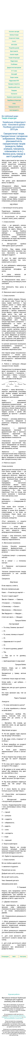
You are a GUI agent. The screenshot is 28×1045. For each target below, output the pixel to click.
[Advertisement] (14, 14)
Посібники (14, 64)
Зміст (14, 956)
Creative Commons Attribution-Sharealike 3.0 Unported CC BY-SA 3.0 (13, 1016)
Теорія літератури (14, 58)
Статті (14, 41)
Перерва (14, 90)
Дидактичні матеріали (14, 67)
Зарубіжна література (14, 100)
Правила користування (14, 97)
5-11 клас (14, 71)
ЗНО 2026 (14, 44)
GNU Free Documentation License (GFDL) (15, 1017)
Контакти (14, 94)
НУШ (14, 103)
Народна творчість (14, 84)
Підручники (14, 61)
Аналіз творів (14, 54)
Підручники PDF (14, 80)
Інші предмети (14, 110)
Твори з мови (14, 77)
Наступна (23, 956)
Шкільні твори (14, 35)
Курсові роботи (13, 994)
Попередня (5, 956)
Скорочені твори (14, 38)
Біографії (14, 74)
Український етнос (14, 87)
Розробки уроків (14, 48)
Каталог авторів (14, 31)
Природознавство (14, 107)
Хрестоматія (14, 51)
